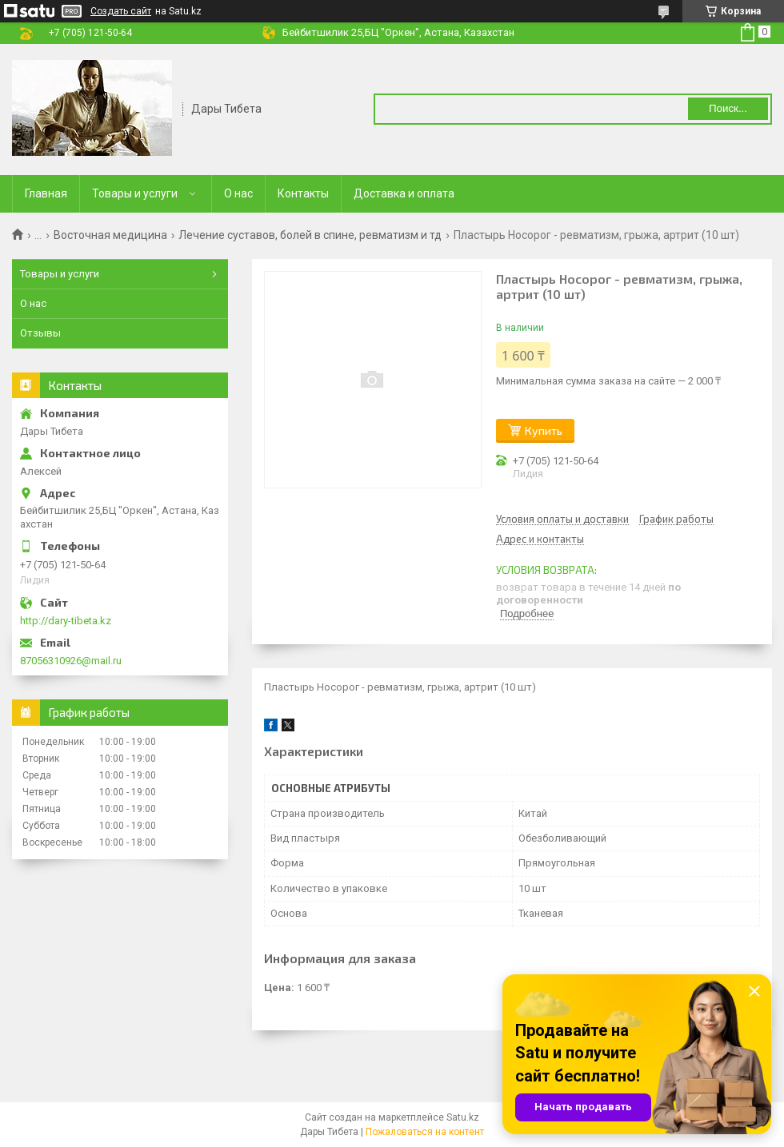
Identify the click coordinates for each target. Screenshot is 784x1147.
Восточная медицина (110, 235)
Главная (46, 193)
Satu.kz (462, 1117)
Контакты (303, 193)
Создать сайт (120, 11)
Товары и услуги (135, 193)
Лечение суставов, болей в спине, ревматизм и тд (310, 235)
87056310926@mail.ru (71, 661)
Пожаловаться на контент (425, 1131)
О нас (238, 193)
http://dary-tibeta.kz (65, 621)
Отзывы (40, 333)
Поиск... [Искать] (728, 108)
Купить (543, 430)
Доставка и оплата (404, 193)
